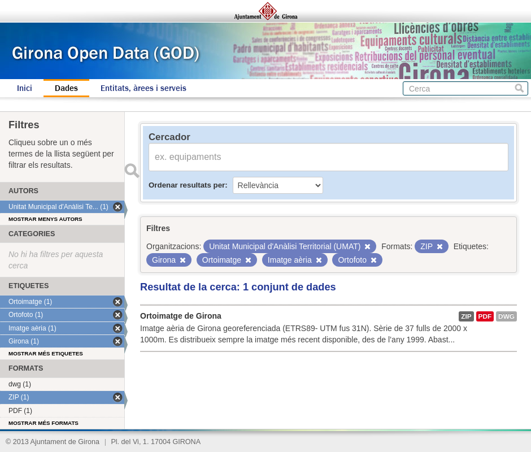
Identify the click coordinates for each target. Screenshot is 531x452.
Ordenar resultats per (187, 185)
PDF (485, 316)
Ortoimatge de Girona (180, 315)
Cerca (519, 88)
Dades (66, 88)
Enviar (131, 170)
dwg (506, 316)
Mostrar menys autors (45, 219)
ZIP (466, 316)
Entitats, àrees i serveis (143, 88)
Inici (24, 88)
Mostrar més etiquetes (45, 353)
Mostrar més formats (43, 423)
